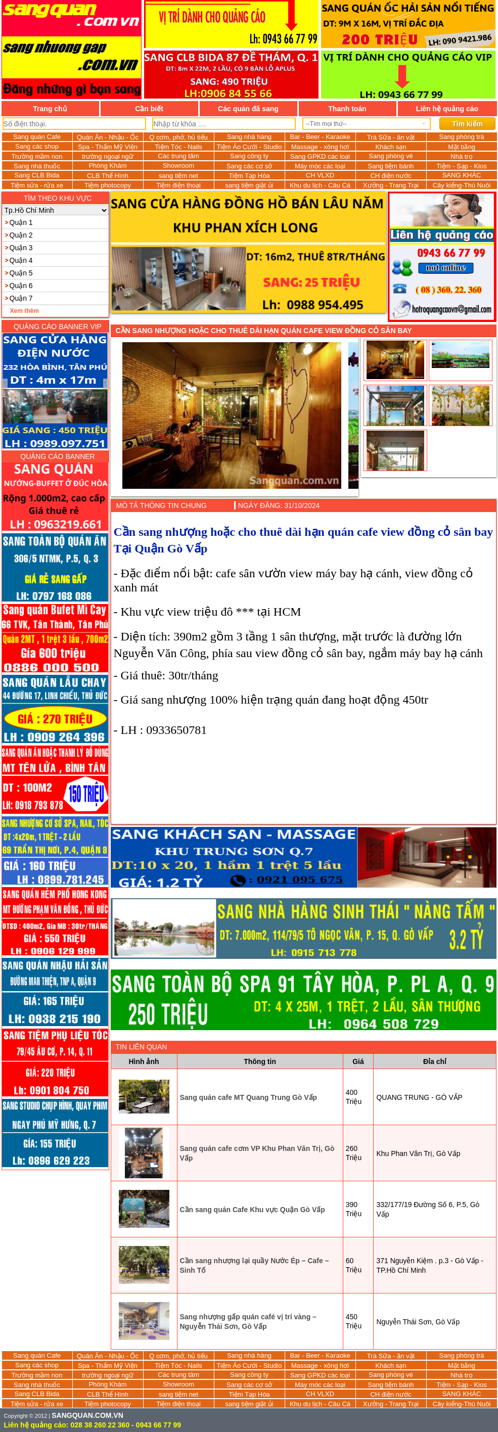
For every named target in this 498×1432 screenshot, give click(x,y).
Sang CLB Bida (37, 175)
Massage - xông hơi (320, 147)
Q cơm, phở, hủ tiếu (178, 137)
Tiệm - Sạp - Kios (461, 166)
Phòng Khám (107, 165)
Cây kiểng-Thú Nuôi (462, 185)
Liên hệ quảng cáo (447, 109)
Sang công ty (249, 156)
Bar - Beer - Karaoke (320, 137)
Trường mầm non (37, 156)
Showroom (178, 165)
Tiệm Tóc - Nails (178, 147)
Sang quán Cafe (37, 137)
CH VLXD (320, 175)
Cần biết (149, 109)
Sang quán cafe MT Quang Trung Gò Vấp (249, 1097)
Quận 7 (21, 298)
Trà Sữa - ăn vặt (391, 137)
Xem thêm (24, 310)
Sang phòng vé (391, 156)
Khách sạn (390, 147)
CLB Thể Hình (107, 175)
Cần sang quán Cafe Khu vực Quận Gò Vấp (252, 1210)
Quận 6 (21, 286)
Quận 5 (21, 273)
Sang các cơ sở (249, 166)
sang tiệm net (178, 175)
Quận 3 (21, 248)
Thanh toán (347, 109)
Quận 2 (21, 235)
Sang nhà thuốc (37, 166)
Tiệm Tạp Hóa (249, 175)
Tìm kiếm (467, 124)
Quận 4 (21, 260)
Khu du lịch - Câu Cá (320, 185)
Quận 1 (21, 222)
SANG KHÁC (461, 175)
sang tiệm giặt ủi (249, 185)
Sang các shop (37, 146)
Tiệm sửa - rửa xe (37, 185)
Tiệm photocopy (107, 185)
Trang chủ (50, 109)
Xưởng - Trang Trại (391, 185)
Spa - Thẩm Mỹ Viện (108, 147)
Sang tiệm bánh (391, 166)
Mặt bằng (461, 147)
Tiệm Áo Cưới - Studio (249, 147)
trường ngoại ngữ (107, 156)
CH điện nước (390, 175)
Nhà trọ (461, 156)
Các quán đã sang (248, 109)
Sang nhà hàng (249, 137)
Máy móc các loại (320, 166)
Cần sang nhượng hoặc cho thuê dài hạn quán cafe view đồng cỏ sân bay (264, 331)
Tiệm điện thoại (178, 185)
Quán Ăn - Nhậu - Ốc (108, 137)
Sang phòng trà (461, 137)
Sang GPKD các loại (320, 156)
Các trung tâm (178, 156)
